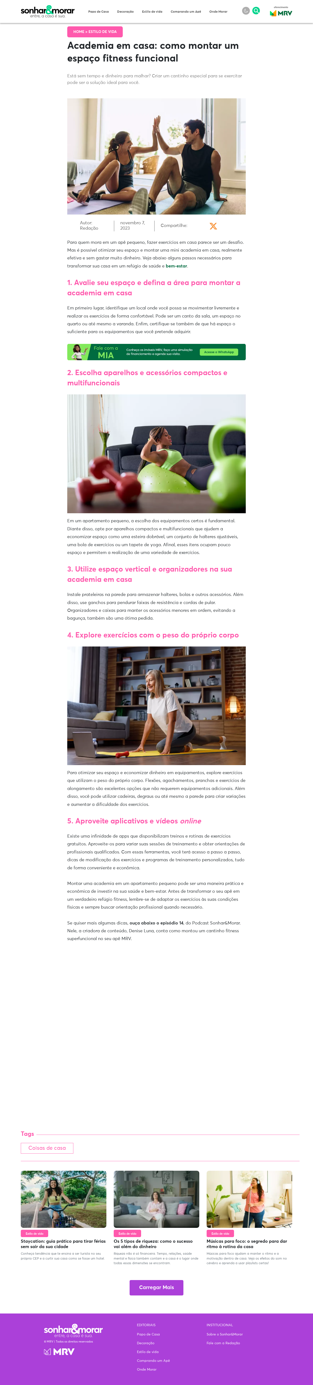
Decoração (125, 11)
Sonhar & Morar (48, 8)
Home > (81, 32)
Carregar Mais (156, 1288)
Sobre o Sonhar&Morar (225, 1334)
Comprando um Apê (186, 11)
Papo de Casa (98, 11)
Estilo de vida (152, 11)
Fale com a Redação (223, 1343)
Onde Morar (218, 11)
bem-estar (176, 266)
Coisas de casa (47, 1148)
